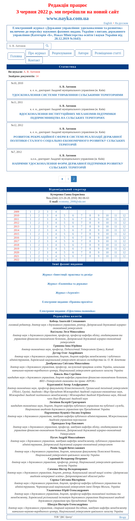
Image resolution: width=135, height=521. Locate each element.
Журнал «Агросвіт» (68, 292)
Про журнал (37, 53)
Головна (16, 56)
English (108, 23)
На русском (121, 23)
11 (115, 215)
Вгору (122, 517)
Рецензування (62, 53)
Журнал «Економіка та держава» (67, 283)
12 (124, 215)
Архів (67, 207)
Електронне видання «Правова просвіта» (67, 301)
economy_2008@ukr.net (72, 201)
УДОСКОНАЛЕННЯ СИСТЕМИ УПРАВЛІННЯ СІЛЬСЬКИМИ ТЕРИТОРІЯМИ (67, 95)
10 (107, 215)
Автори (83, 53)
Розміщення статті (108, 53)
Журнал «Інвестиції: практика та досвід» (67, 274)
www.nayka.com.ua (67, 18)
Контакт (34, 60)
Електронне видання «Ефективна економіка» (68, 311)
